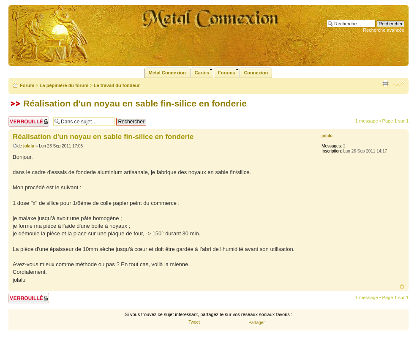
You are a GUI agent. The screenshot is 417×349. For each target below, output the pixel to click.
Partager (256, 322)
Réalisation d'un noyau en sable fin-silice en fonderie (135, 103)
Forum (27, 85)
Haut (402, 286)
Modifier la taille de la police (398, 83)
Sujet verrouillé (28, 121)
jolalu (28, 146)
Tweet (194, 322)
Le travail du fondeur (117, 85)
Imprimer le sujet (385, 83)
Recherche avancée (383, 30)
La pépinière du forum (64, 85)
